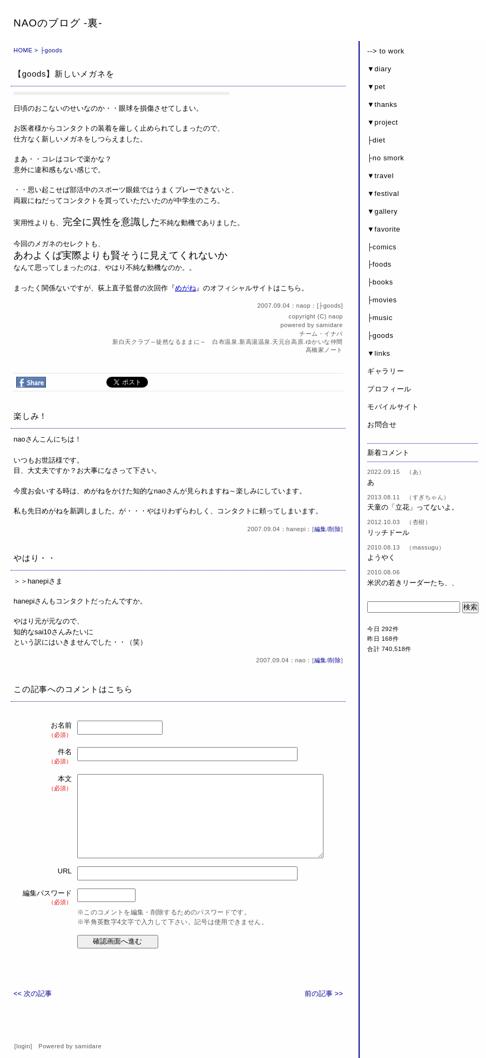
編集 (320, 529)
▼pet (376, 87)
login (23, 1046)
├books (380, 282)
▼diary (379, 69)
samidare (329, 325)
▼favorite (383, 229)
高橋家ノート (324, 350)
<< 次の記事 (33, 993)
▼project (382, 122)
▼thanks (382, 104)
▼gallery (382, 211)
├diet (376, 140)
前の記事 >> (324, 993)
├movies (382, 300)
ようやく (381, 557)
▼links (378, 353)
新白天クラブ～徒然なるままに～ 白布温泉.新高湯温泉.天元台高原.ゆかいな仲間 (230, 341)
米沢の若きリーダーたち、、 (412, 583)
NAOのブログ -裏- (58, 23)
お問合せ (382, 425)
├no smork (385, 158)
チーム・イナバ (321, 333)
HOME (23, 50)
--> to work (385, 51)
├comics (381, 247)
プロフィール (389, 389)
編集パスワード (47, 898)
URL (65, 871)
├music (380, 318)
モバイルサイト (393, 407)
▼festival (383, 193)
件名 (48, 756)
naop (335, 316)
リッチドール (388, 532)
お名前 (48, 730)
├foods (379, 264)
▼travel (380, 176)
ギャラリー (385, 371)
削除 (334, 529)
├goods (51, 50)
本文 (48, 783)
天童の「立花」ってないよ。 (412, 507)
